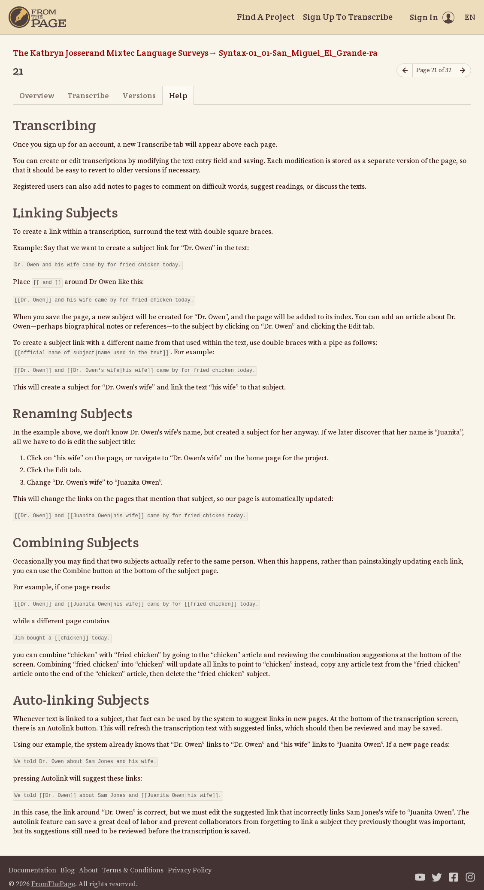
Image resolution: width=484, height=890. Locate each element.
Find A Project (265, 16)
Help (178, 95)
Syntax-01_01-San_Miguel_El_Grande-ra (298, 52)
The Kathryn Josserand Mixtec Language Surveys (111, 52)
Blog (67, 861)
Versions (139, 95)
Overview (36, 95)
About (88, 861)
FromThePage (53, 875)
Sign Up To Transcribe (348, 16)
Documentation (32, 861)
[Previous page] (404, 70)
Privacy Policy (190, 861)
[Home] (37, 17)
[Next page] (463, 70)
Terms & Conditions (132, 861)
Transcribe (88, 95)
